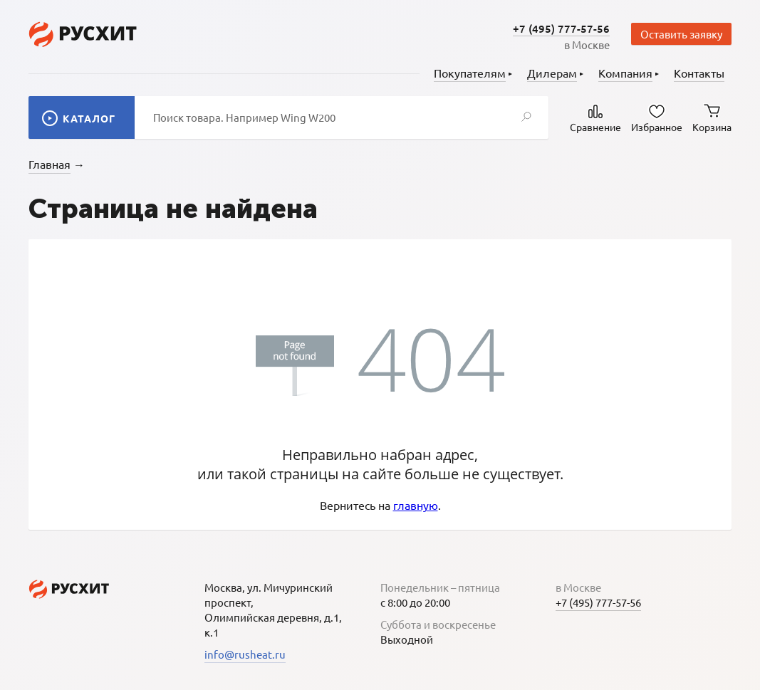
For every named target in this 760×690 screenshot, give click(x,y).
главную (415, 505)
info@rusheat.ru (245, 654)
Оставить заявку (681, 34)
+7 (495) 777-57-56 (561, 28)
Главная (49, 164)
